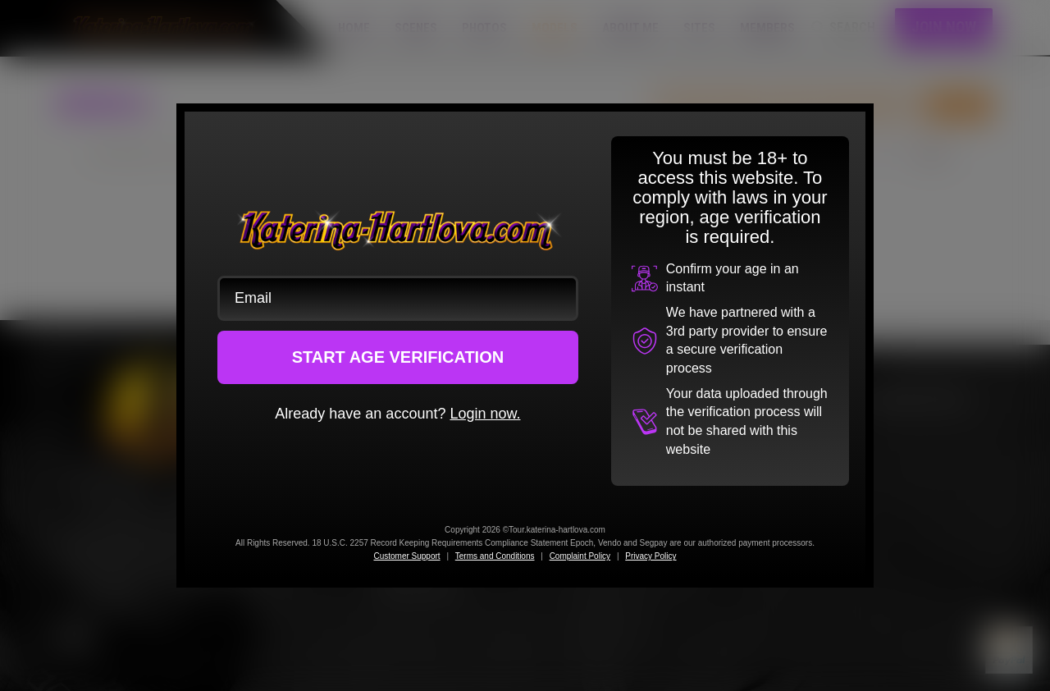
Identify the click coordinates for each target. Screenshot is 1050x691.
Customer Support (406, 556)
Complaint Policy (580, 556)
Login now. (485, 413)
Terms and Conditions (495, 556)
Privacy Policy (650, 556)
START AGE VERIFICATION (398, 357)
